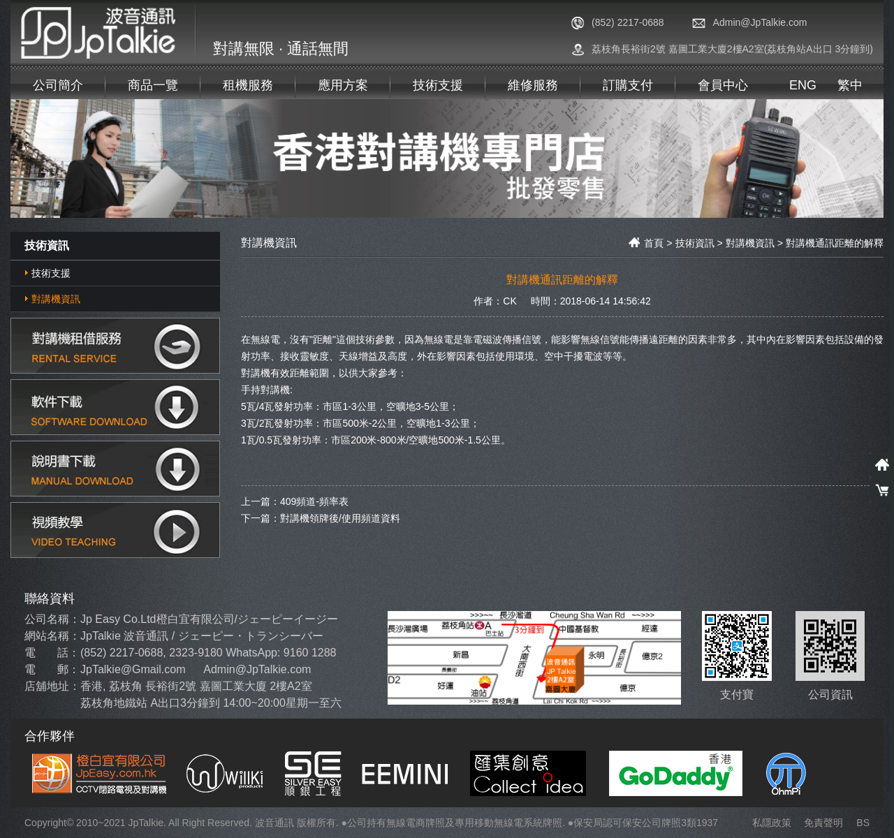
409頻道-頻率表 (314, 500)
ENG (802, 85)
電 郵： (52, 669)
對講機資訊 (55, 298)
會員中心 (723, 85)
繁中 (850, 85)
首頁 (646, 243)
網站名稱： (52, 636)
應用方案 (343, 85)
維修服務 (533, 85)
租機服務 (248, 85)
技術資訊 (695, 243)
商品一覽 (153, 85)
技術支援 (438, 85)
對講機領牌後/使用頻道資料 (340, 517)
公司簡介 (58, 85)
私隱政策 (771, 822)
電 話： (52, 653)
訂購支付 (628, 85)
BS (863, 822)
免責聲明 (823, 822)
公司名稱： (52, 619)
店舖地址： (52, 686)
